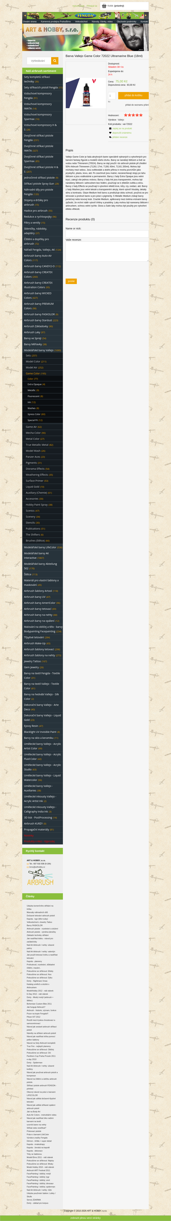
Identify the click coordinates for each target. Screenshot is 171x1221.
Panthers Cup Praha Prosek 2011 (41, 1056)
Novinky (28, 835)
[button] (120, 128)
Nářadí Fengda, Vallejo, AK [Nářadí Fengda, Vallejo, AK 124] (39, 249)
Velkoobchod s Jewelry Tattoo (39, 922)
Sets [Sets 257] (28, 355)
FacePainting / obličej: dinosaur (40, 1183)
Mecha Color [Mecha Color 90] (33, 432)
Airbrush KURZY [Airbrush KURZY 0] (33, 823)
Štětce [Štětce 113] (27, 574)
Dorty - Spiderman (34, 1062)
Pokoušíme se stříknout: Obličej (40, 1049)
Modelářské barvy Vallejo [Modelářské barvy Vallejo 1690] (39, 350)
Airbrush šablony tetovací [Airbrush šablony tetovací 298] (39, 649)
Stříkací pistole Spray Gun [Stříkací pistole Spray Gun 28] (39, 183)
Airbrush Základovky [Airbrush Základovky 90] (36, 326)
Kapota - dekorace (34, 1151)
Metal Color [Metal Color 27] (32, 438)
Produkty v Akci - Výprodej (39, 841)
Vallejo (121, 120)
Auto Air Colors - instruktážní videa (41, 1115)
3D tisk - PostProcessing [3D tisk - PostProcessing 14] (38, 817)
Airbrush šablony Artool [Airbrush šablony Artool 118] (38, 591)
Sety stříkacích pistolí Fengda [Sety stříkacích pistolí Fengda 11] (41, 87)
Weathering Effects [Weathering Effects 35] (37, 474)
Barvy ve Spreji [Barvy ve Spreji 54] (32, 338)
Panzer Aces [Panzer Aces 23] (33, 456)
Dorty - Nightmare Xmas (37, 981)
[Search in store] (39, 60)
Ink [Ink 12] (29, 402)
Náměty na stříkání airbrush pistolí (41, 1033)
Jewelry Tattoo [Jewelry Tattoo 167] (32, 661)
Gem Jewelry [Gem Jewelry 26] (31, 667)
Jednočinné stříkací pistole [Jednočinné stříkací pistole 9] (39, 177)
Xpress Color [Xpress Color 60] (34, 414)
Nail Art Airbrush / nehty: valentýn (41, 951)
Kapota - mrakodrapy (36, 1144)
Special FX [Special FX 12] (33, 420)
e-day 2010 (31, 1059)
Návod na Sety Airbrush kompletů (41, 1043)
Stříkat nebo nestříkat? (36, 1128)
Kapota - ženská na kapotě (38, 1147)
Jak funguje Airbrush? (36, 1007)
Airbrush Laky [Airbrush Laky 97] (32, 332)
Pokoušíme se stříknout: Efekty (40, 971)
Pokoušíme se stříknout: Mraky (40, 1164)
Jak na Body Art (33, 1111)
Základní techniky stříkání (38, 935)
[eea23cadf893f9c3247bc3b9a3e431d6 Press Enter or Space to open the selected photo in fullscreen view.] (86, 93)
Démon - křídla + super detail (39, 1141)
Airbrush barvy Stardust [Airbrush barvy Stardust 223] (38, 320)
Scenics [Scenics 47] (30, 510)
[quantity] (112, 95)
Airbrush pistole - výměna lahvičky (41, 932)
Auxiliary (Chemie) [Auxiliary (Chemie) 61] (36, 492)
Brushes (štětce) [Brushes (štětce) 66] (35, 540)
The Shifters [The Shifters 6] (33, 534)
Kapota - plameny (34, 961)
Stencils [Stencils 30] (30, 522)
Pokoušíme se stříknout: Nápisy (40, 1160)
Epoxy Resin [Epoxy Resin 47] (31, 726)
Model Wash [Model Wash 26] (33, 450)
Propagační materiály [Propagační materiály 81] (36, 829)
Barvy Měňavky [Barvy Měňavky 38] (33, 344)
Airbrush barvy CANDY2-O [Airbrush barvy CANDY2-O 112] (39, 266)
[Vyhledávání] (54, 60)
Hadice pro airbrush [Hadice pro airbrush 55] (36, 210)
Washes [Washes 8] (31, 408)
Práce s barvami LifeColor (38, 1134)
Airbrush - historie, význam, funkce (41, 1010)
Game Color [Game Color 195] (33, 373)
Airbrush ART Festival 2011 (38, 1170)
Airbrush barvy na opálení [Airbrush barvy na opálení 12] (39, 620)
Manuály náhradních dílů (37, 912)
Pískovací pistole (34, 1131)
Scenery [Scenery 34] (30, 516)
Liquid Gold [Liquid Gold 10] (32, 486)
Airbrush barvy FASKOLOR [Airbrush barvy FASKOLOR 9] (39, 314)
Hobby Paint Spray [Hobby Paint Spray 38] (37, 504)
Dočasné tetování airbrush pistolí (41, 915)
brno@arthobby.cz (37, 867)
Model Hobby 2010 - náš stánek (40, 1167)
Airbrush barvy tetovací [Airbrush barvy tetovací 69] (37, 608)
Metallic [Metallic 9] (31, 390)
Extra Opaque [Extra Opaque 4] (35, 384)
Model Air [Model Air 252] (31, 367)
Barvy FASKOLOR (35, 925)
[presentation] (91, 269)
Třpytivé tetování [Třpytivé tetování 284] (34, 637)
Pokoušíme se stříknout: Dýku (39, 978)
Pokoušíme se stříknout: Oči (39, 1053)
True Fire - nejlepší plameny (39, 1046)
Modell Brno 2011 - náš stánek (40, 1157)
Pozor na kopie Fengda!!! (37, 1013)
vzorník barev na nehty (36, 1125)
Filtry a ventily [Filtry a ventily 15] (32, 222)
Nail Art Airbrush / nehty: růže (39, 1190)
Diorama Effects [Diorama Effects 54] (35, 468)
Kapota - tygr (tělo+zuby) (37, 919)
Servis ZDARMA (34, 1200)
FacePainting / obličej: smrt (38, 1180)
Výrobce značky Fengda (37, 1138)
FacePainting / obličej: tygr (38, 1177)
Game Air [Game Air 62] (31, 426)
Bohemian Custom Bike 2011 (39, 1004)
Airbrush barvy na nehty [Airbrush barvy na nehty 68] (38, 614)
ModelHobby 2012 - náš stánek (40, 991)
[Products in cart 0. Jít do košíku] (113, 6)
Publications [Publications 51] (33, 528)
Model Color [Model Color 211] (33, 361)
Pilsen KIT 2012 (33, 1017)
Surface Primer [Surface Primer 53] (34, 480)
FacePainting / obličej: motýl (39, 1174)
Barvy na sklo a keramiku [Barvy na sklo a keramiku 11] (38, 738)
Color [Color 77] (30, 378)
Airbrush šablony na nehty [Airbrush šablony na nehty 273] (39, 655)
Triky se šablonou (34, 1154)
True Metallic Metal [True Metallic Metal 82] (37, 444)
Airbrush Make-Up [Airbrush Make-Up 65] (35, 643)
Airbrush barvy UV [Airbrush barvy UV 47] (34, 597)
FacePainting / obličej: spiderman (41, 1187)
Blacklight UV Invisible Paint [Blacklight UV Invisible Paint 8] (40, 732)
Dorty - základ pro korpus (37, 1203)
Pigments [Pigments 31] (31, 462)
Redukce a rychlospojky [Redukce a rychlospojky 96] (38, 216)
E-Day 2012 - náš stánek (37, 994)
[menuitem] (29, 21)
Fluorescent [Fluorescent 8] (33, 396)
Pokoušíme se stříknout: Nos (39, 974)
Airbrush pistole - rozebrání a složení (42, 929)
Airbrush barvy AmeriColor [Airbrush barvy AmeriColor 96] (39, 603)
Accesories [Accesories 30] (32, 498)
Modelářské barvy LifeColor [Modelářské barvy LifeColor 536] (40, 547)
